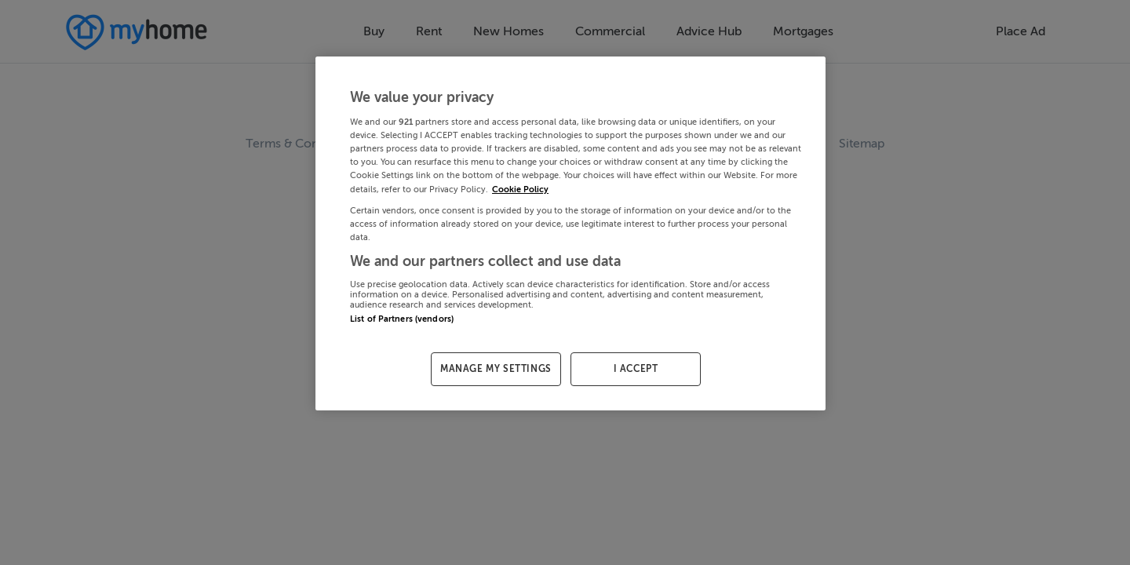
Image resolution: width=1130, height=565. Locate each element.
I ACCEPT (636, 368)
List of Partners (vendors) (402, 319)
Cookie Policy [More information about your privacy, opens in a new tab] (520, 189)
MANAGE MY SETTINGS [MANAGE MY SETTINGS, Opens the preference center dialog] (496, 368)
